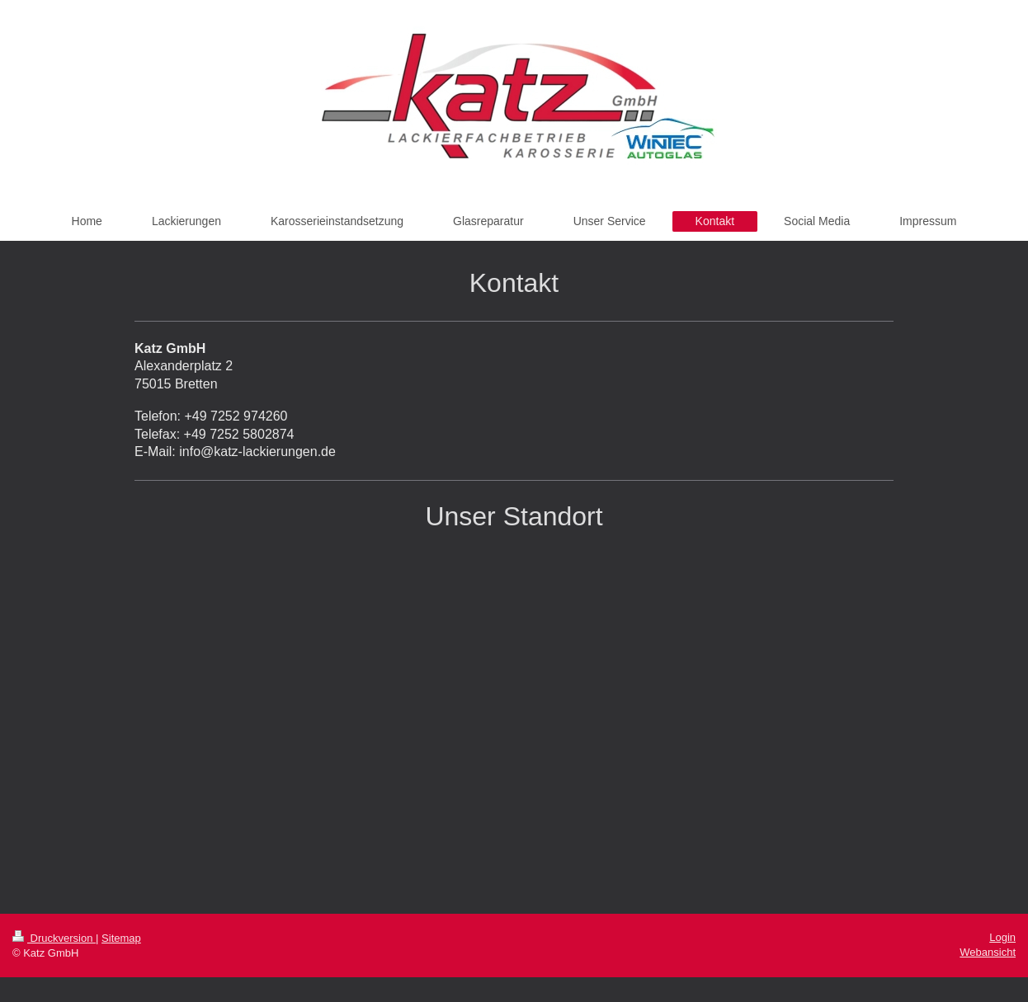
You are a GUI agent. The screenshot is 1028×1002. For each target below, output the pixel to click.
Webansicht (988, 952)
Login (1002, 937)
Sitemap (121, 938)
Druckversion (54, 938)
